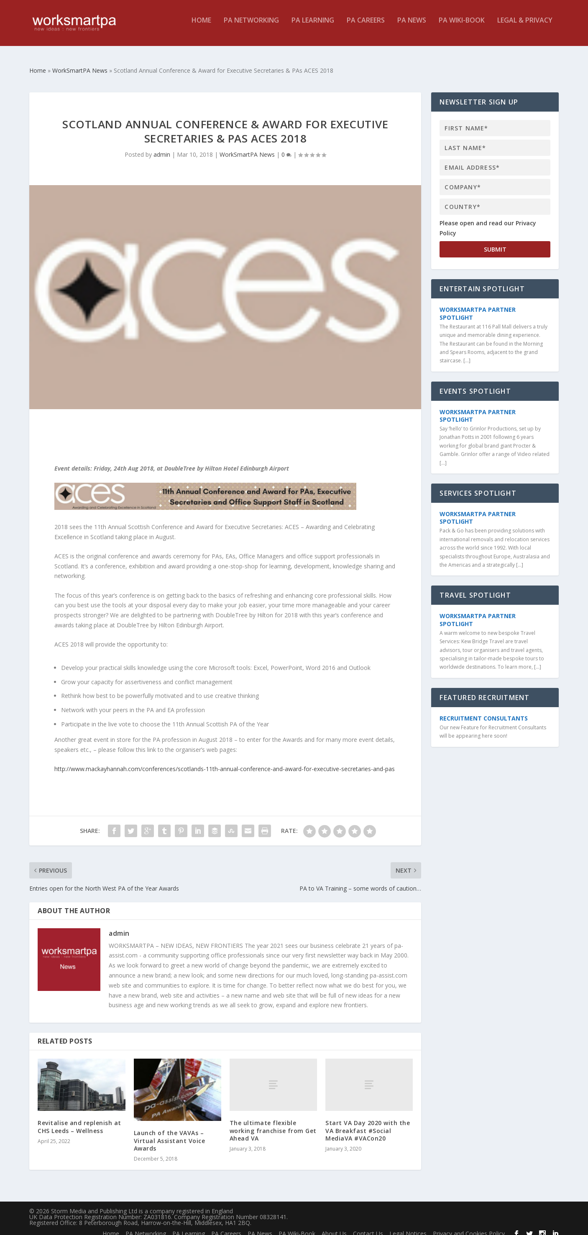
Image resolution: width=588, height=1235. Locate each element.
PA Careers (366, 27)
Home (201, 27)
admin (161, 147)
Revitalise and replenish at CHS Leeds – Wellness (79, 1119)
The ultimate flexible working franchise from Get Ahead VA (273, 1122)
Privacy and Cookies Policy (469, 1226)
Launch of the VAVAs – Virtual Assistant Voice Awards (169, 1132)
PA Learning (312, 27)
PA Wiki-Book (462, 27)
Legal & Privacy (524, 27)
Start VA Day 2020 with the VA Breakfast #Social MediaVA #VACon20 (367, 1122)
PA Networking (251, 27)
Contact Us (368, 1226)
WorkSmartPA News (247, 147)
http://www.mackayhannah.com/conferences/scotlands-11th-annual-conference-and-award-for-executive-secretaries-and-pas (224, 761)
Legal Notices (408, 1226)
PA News (411, 27)
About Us (334, 1226)
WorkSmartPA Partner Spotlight (478, 305)
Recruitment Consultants (484, 711)
